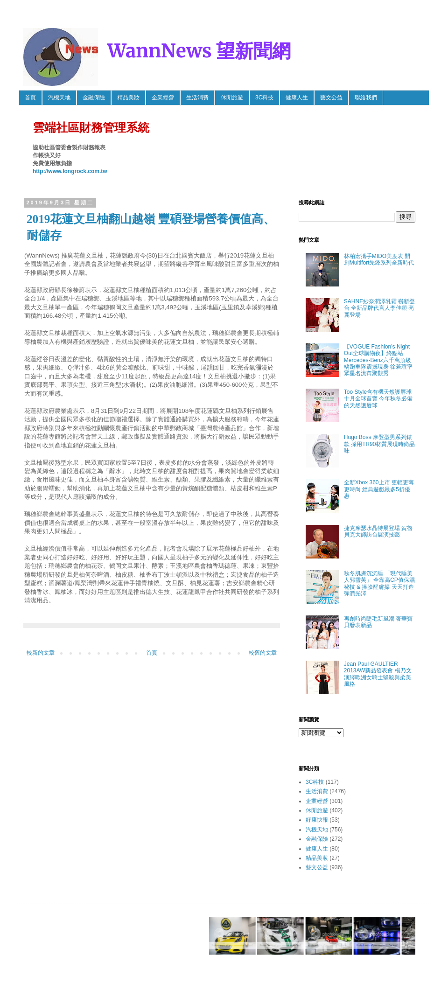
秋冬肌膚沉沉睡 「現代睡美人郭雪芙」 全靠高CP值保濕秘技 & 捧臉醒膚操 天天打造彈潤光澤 (379, 583)
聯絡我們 (366, 97)
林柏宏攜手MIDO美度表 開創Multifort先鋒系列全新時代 (379, 259)
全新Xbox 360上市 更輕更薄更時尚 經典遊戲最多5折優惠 (379, 489)
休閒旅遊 (232, 97)
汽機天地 (59, 97)
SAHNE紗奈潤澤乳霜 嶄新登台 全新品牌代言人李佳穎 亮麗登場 (379, 308)
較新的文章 (41, 652)
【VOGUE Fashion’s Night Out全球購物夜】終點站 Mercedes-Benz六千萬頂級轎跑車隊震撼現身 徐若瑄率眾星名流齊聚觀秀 (378, 360)
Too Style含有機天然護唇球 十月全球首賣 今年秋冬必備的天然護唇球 (378, 399)
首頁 (30, 97)
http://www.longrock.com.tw (70, 171)
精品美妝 (128, 97)
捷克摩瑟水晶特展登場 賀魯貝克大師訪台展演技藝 (378, 531)
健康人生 (297, 97)
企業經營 (163, 97)
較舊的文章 (263, 652)
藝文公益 (331, 97)
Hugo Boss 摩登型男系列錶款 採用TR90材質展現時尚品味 (379, 444)
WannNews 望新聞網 (199, 51)
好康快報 (317, 820)
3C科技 (264, 97)
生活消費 (197, 97)
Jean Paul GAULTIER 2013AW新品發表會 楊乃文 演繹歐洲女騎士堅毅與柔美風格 (378, 674)
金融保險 (94, 97)
